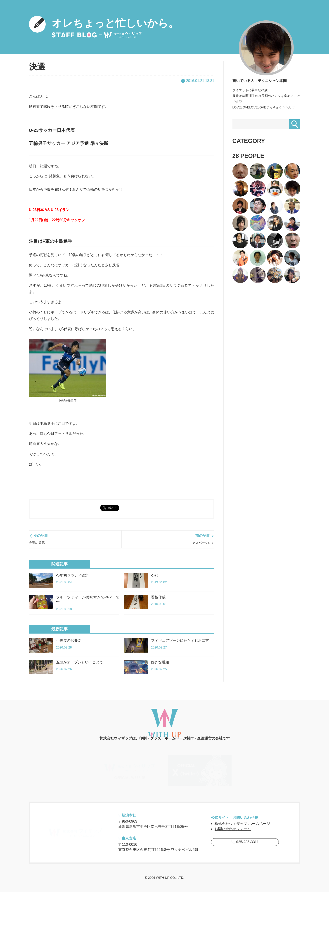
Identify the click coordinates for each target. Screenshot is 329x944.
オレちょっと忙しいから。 (104, 27)
